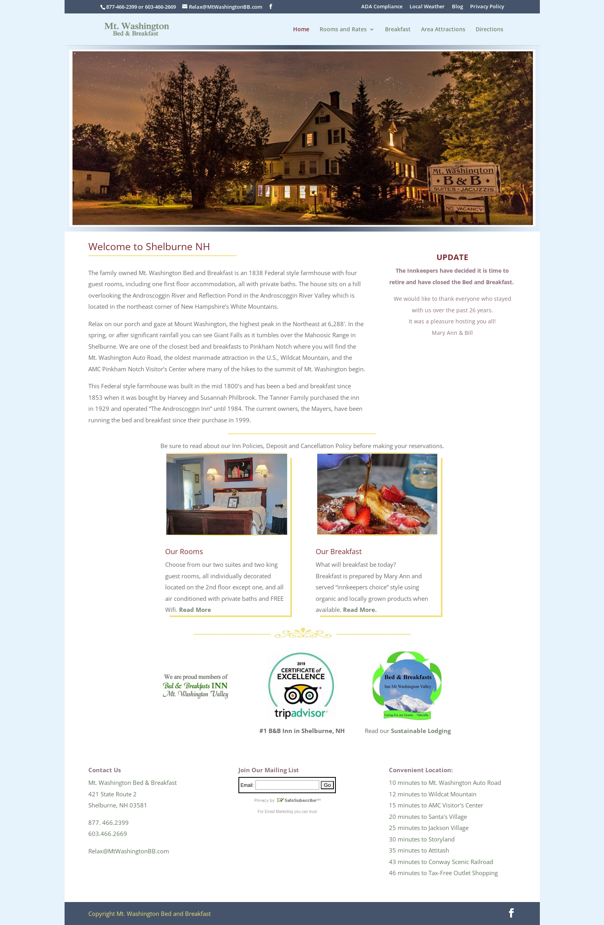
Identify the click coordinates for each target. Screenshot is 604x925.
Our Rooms (184, 551)
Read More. (360, 610)
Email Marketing (279, 811)
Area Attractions (443, 30)
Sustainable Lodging (421, 731)
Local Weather (427, 7)
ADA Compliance (381, 7)
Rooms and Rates (343, 30)
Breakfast (398, 30)
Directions (489, 30)
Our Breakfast (339, 551)
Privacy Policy (487, 7)
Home (301, 30)
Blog (457, 7)
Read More (195, 610)
